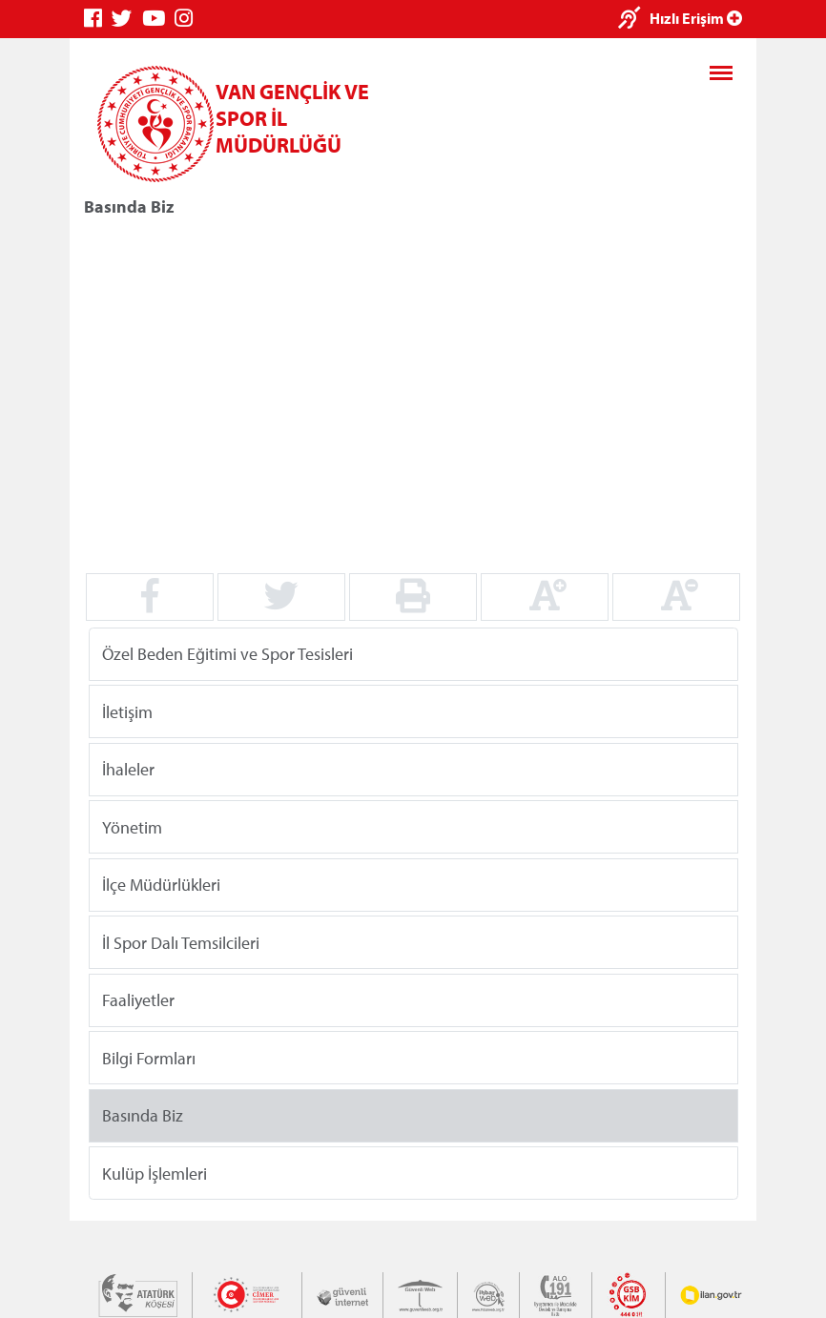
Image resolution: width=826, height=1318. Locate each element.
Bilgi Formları (149, 1057)
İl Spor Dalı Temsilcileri (180, 942)
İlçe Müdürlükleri (161, 885)
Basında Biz (142, 1115)
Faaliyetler (138, 1000)
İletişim (127, 711)
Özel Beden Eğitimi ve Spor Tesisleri (227, 654)
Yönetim (132, 826)
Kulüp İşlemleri (154, 1173)
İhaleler (128, 769)
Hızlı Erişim (696, 18)
